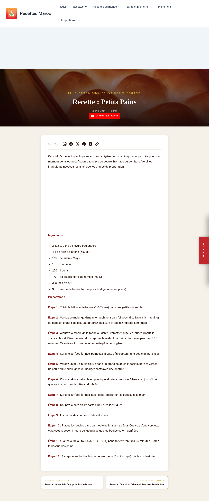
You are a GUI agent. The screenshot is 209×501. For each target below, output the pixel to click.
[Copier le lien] (97, 144)
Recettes (81, 8)
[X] (77, 144)
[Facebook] (71, 144)
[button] (86, 8)
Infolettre (204, 249)
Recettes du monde (107, 8)
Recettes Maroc (35, 8)
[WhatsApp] (65, 144)
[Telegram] (90, 144)
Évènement (164, 8)
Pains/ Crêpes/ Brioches (86, 93)
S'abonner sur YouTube (104, 115)
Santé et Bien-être (138, 8)
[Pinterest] (84, 144)
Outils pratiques (189, 8)
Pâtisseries (116, 93)
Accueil (64, 8)
